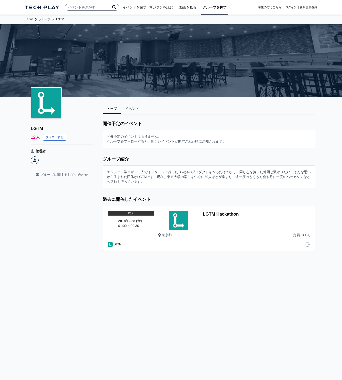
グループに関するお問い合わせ (62, 175)
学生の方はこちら (269, 7)
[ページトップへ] (42, 7)
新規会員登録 (308, 7)
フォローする (55, 137)
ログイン (291, 7)
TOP (30, 19)
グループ (44, 19)
